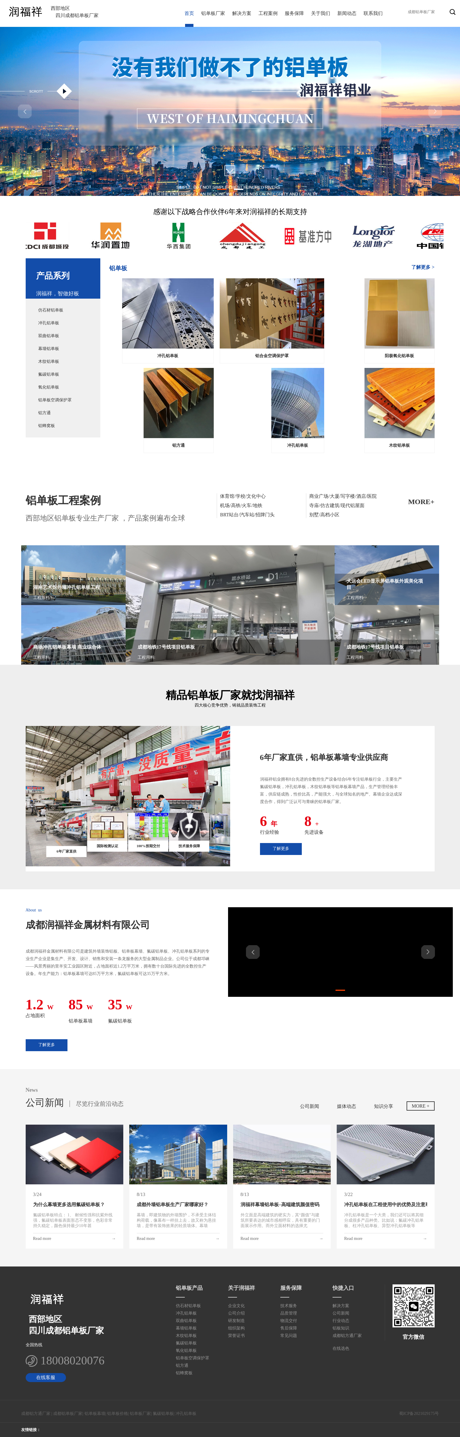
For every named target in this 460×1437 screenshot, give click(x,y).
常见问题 (288, 1335)
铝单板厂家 (213, 13)
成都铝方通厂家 (347, 1335)
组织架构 (236, 1328)
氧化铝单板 (48, 387)
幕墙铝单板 (48, 348)
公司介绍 (236, 1313)
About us (34, 910)
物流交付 (288, 1320)
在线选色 (341, 1348)
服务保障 (294, 13)
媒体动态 (346, 1106)
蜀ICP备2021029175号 (419, 1413)
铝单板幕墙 (94, 1413)
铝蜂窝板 (46, 425)
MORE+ (421, 502)
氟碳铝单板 (48, 374)
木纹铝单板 (48, 361)
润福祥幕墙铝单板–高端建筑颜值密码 (280, 1204)
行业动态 (341, 1320)
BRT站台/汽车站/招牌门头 (247, 514)
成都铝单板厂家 (67, 1413)
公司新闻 (309, 1106)
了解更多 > (422, 267)
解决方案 (241, 13)
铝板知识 (341, 1328)
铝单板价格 (117, 1413)
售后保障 (288, 1328)
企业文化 (236, 1306)
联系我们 (373, 13)
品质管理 (288, 1313)
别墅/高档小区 (324, 514)
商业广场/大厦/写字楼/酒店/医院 (343, 496)
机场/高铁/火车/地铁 (241, 505)
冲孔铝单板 (48, 323)
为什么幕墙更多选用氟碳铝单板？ (69, 1204)
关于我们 (320, 13)
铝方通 (44, 413)
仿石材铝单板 (50, 310)
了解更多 (281, 848)
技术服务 (288, 1306)
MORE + (420, 1106)
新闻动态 (346, 13)
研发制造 (236, 1320)
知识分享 (383, 1106)
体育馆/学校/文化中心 (243, 496)
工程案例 (268, 13)
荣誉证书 (236, 1335)
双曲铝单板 (48, 336)
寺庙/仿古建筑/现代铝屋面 (336, 505)
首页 (189, 13)
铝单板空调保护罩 (55, 400)
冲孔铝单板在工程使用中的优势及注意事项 (385, 1204)
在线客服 (45, 1377)
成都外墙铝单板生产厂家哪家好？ (172, 1204)
